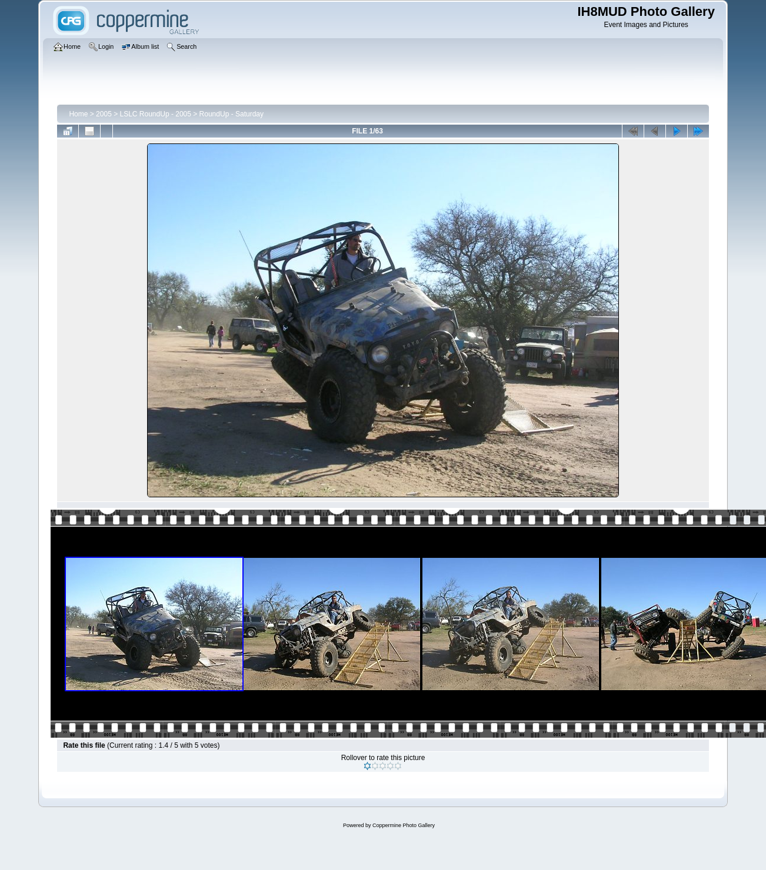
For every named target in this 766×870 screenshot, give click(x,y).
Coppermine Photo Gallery (403, 825)
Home (78, 114)
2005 (104, 114)
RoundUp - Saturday (231, 114)
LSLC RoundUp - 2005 (155, 114)
